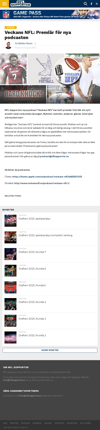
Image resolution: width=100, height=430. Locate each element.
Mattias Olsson (25, 43)
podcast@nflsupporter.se (54, 156)
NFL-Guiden (85, 423)
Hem (5, 423)
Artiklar (25, 423)
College (48, 423)
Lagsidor (37, 423)
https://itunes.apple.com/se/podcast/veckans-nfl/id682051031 (47, 176)
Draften (14, 423)
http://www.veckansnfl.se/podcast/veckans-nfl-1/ (42, 183)
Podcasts (59, 423)
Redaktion (72, 423)
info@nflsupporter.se (14, 380)
